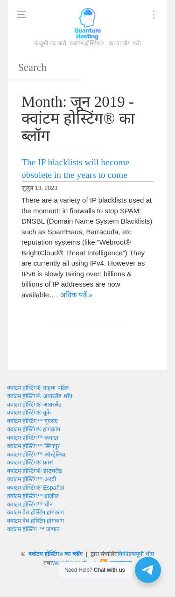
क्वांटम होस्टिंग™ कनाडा (32, 438)
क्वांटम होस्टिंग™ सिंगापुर (33, 446)
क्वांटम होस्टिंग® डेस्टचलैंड (34, 471)
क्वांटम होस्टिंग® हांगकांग (33, 429)
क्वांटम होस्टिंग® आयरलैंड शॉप (39, 396)
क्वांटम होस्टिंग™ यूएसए (32, 421)
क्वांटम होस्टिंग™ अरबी (31, 479)
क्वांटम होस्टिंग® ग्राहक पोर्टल (38, 388)
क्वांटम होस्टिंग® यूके (29, 412)
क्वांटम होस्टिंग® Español (35, 488)
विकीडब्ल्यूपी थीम (136, 554)
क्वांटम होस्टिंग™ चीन (30, 504)
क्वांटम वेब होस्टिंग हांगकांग (35, 512)
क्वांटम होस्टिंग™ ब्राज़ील (32, 496)
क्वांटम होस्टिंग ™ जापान (33, 529)
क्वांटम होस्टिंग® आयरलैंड (34, 404)
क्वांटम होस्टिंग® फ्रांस (30, 462)
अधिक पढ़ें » (76, 295)
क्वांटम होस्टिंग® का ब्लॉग (55, 554)
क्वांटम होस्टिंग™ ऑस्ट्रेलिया (36, 454)
